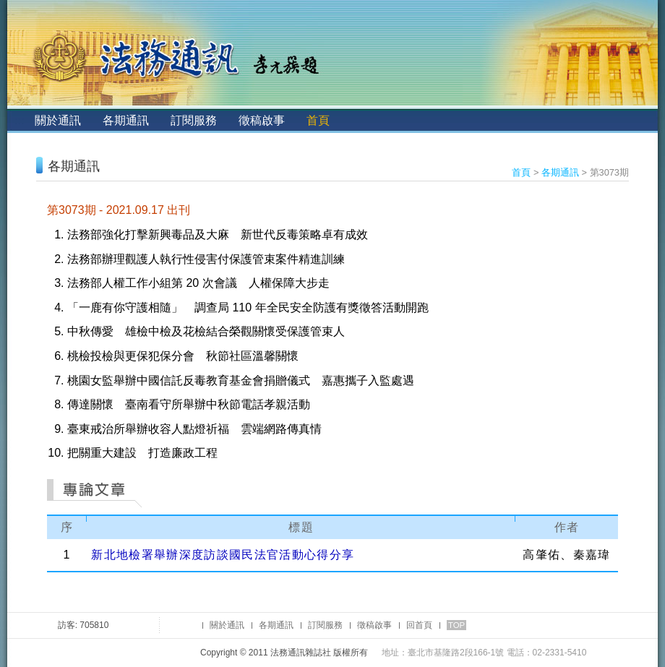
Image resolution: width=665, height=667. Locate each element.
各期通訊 (126, 120)
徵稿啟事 (262, 120)
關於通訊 (58, 120)
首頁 (318, 120)
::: (19, 120)
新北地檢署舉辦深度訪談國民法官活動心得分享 (222, 554)
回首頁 (419, 625)
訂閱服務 (194, 120)
